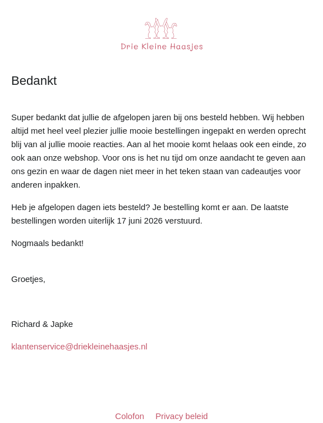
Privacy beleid (181, 416)
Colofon (130, 416)
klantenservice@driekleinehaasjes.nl (79, 346)
